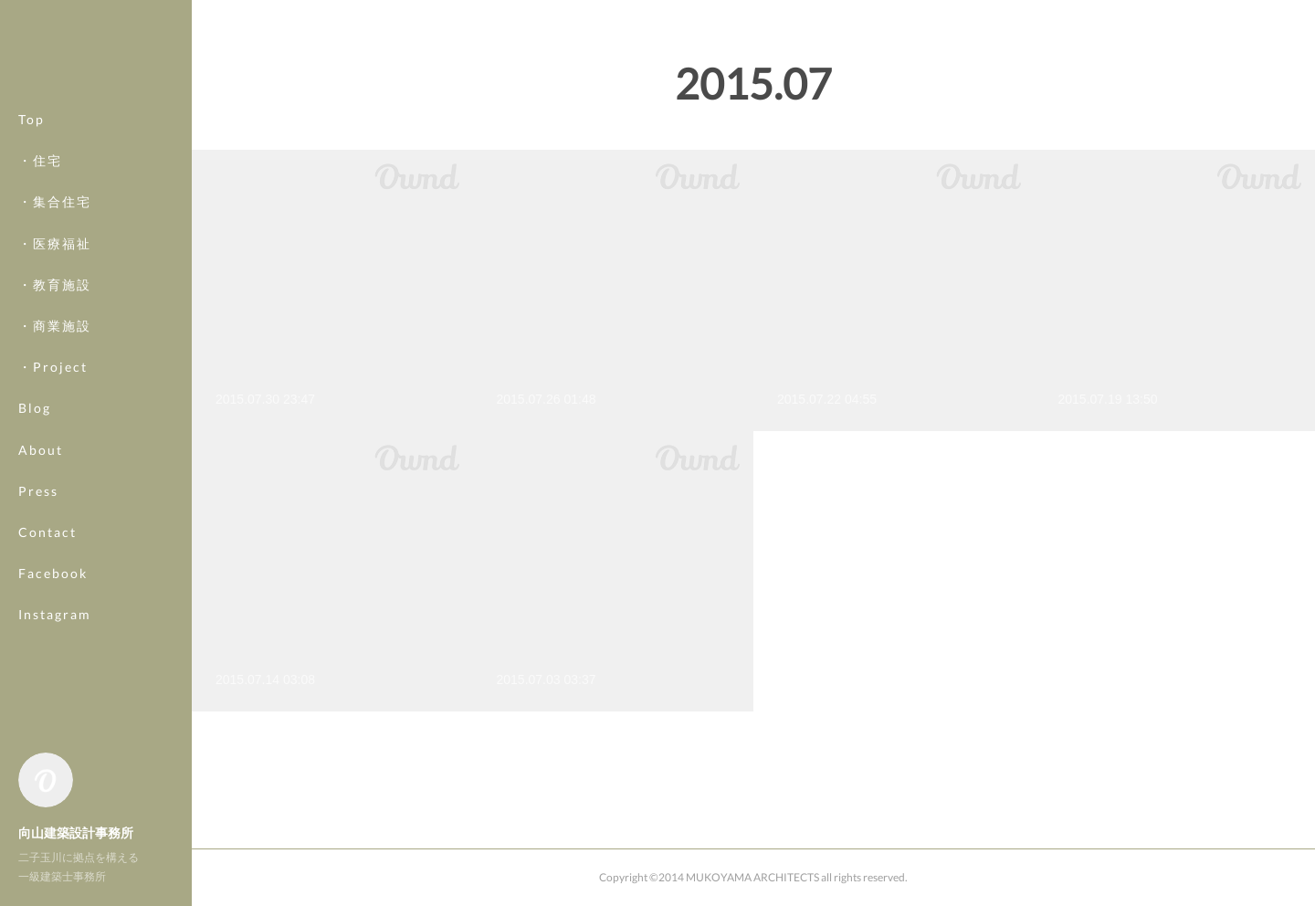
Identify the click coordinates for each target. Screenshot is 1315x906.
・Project (53, 387)
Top (31, 140)
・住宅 (40, 181)
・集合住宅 (54, 222)
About (40, 470)
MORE (40, 594)
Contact (47, 553)
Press (38, 511)
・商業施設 (54, 346)
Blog (34, 429)
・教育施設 (54, 304)
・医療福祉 (54, 263)
